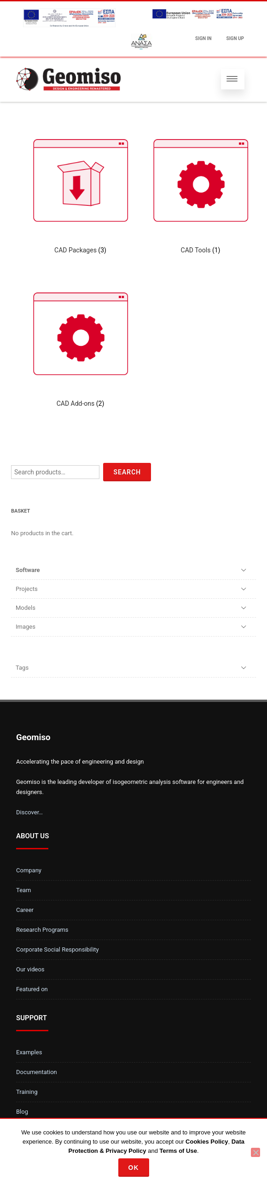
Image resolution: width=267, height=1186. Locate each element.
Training (26, 1091)
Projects (27, 588)
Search (127, 472)
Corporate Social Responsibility (57, 949)
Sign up (235, 38)
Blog (22, 1111)
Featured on (32, 989)
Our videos (30, 969)
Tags (22, 667)
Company (28, 870)
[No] (255, 1152)
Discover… (29, 812)
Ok (133, 1167)
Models (25, 607)
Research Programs (42, 929)
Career (25, 909)
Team (23, 890)
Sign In (203, 38)
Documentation (36, 1072)
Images (25, 626)
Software (28, 570)
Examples (29, 1052)
